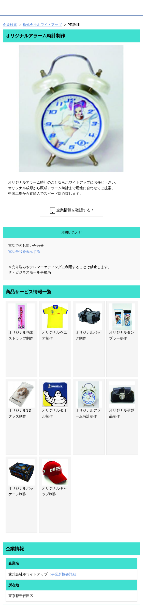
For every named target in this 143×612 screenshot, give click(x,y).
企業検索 (10, 25)
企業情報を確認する (73, 210)
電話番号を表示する (24, 251)
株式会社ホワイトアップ (42, 25)
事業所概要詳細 (63, 574)
